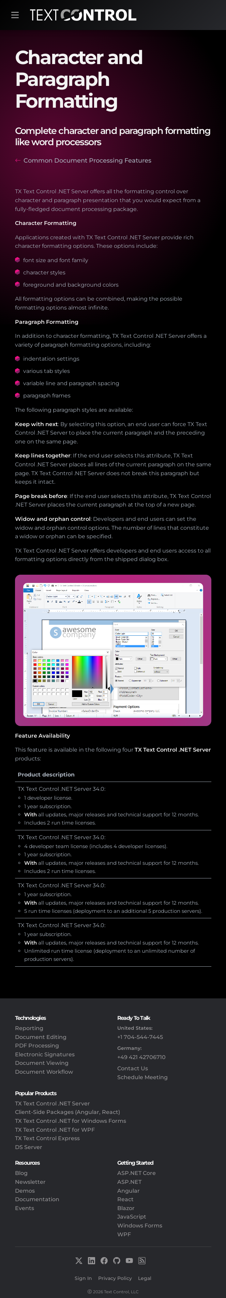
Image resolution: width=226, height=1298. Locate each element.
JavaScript (131, 1216)
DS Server (28, 1147)
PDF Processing (37, 1045)
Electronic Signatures (45, 1054)
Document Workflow (44, 1072)
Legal (144, 1278)
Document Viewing (42, 1063)
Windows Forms (139, 1225)
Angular (128, 1191)
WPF (124, 1234)
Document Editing (40, 1037)
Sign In (83, 1278)
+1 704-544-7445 (140, 1037)
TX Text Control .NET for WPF (55, 1130)
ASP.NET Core (136, 1173)
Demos (25, 1191)
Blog (21, 1173)
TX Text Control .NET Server (52, 1103)
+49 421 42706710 (141, 1057)
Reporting (29, 1028)
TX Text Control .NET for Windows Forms (70, 1121)
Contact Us (132, 1068)
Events (24, 1208)
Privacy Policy (115, 1278)
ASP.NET (129, 1182)
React (125, 1199)
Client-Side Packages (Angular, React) (67, 1112)
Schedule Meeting (142, 1077)
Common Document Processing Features (87, 160)
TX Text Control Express (47, 1138)
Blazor (126, 1208)
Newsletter (30, 1182)
